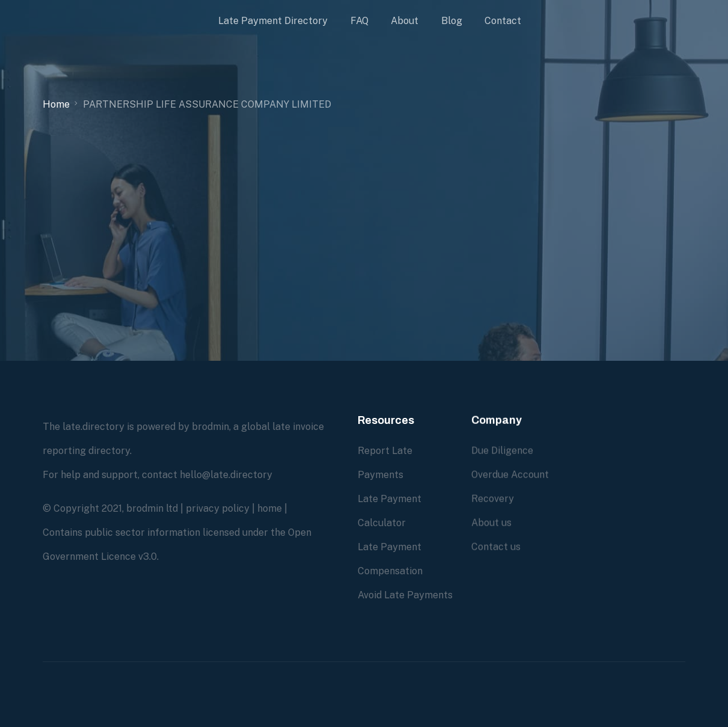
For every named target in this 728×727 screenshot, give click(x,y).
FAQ (359, 20)
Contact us (496, 547)
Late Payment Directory (273, 20)
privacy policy (217, 508)
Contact (503, 20)
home (269, 508)
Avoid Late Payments (405, 595)
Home (56, 104)
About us (491, 523)
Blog (451, 20)
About (404, 20)
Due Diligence (502, 450)
